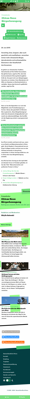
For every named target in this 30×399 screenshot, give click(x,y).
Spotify (21, 34)
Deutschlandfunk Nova (10, 353)
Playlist (23, 397)
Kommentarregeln (8, 372)
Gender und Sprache (9, 375)
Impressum (6, 367)
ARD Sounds (11, 34)
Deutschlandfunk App (15, 31)
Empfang (6, 359)
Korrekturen (6, 369)
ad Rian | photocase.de (24, 9)
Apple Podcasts (9, 38)
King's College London (10, 178)
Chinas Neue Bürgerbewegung (12, 182)
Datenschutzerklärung (10, 364)
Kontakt (5, 356)
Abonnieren (21, 38)
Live (7, 397)
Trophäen (6, 361)
